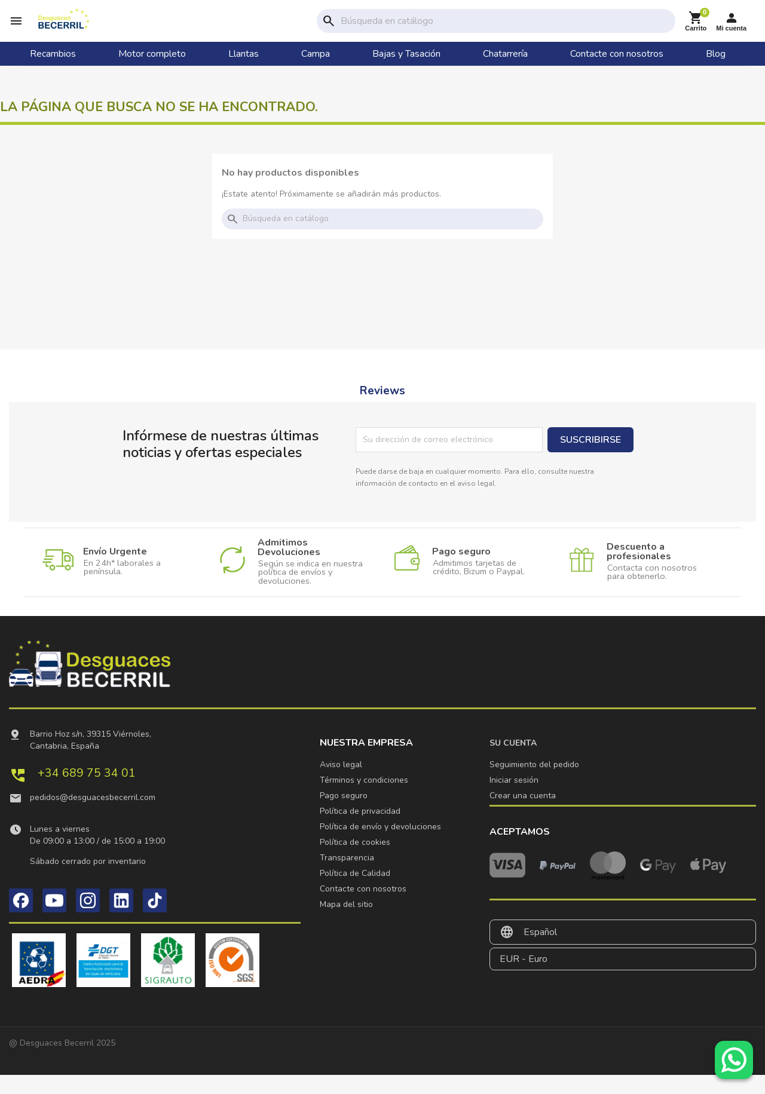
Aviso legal (341, 783)
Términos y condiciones (364, 799)
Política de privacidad (360, 830)
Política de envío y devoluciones (380, 845)
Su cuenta (513, 762)
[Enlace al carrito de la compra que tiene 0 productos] (695, 30)
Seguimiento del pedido (534, 783)
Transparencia (347, 876)
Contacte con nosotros (363, 908)
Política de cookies (355, 861)
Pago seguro (344, 814)
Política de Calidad (355, 892)
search (329, 30)
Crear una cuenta (522, 814)
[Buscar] (506, 30)
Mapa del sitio (346, 923)
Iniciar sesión (513, 799)
